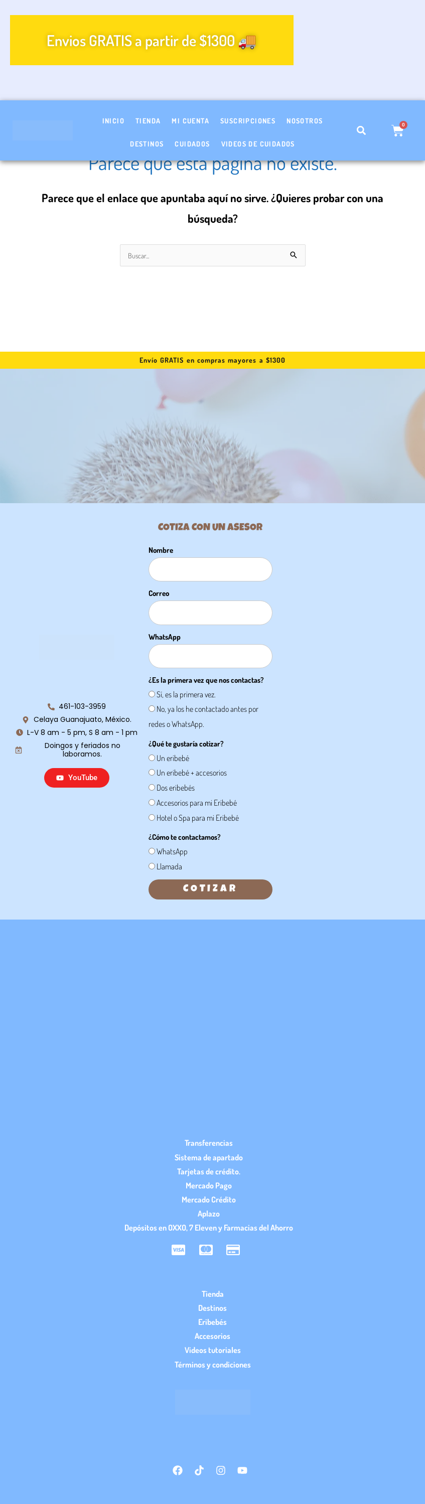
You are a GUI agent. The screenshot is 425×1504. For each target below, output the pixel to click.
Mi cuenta (190, 120)
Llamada (169, 867)
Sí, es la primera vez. (186, 695)
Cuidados (192, 143)
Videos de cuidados (258, 143)
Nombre (161, 550)
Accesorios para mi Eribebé (197, 803)
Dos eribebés (176, 788)
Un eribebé (173, 759)
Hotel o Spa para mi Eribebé (198, 818)
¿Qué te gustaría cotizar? (186, 744)
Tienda (148, 120)
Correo (159, 593)
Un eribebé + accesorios (192, 773)
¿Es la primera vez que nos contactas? (206, 680)
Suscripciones (247, 120)
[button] (361, 130)
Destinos (147, 143)
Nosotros (305, 120)
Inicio (113, 120)
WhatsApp (165, 637)
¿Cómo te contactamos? (185, 837)
